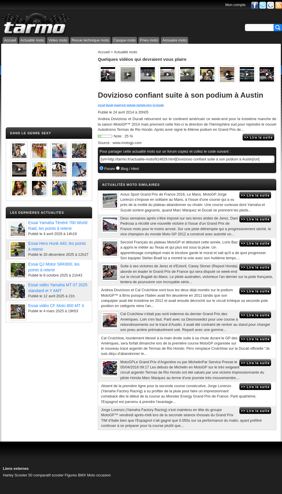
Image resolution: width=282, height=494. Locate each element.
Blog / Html (129, 168)
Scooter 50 (24, 475)
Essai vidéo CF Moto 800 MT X (56, 305)
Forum (109, 168)
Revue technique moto (90, 40)
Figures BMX (75, 475)
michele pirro (144, 105)
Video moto (57, 40)
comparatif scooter (48, 475)
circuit (101, 105)
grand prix (120, 105)
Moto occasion (99, 475)
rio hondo (158, 105)
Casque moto (124, 40)
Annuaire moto (174, 40)
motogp (131, 105)
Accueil (10, 40)
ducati (109, 105)
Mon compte (235, 5)
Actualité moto (32, 40)
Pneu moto (149, 40)
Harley (8, 475)
